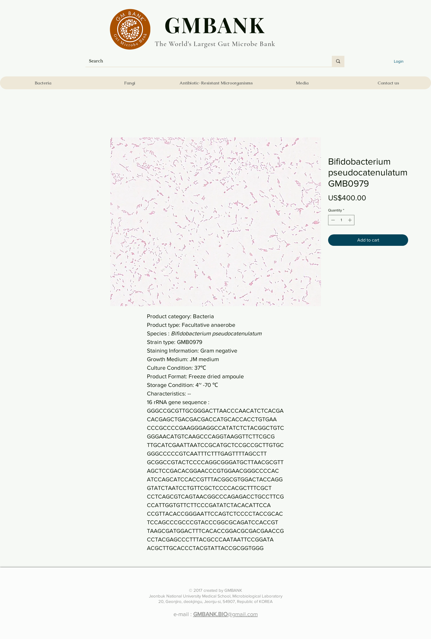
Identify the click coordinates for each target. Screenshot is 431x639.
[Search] (204, 61)
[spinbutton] (341, 220)
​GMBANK (215, 24)
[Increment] (350, 220)
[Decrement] (332, 220)
